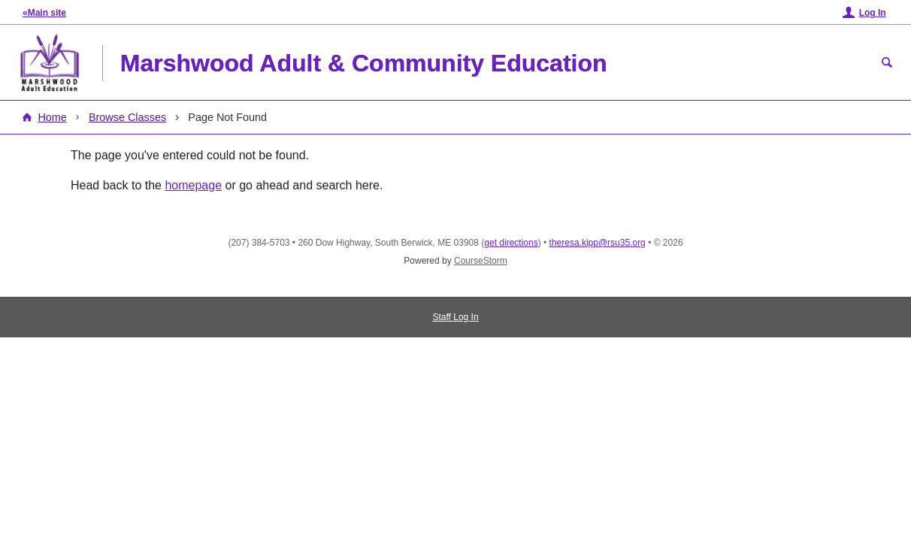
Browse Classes (127, 117)
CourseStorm (480, 260)
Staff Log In (455, 317)
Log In (872, 13)
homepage (193, 185)
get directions (510, 242)
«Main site (44, 13)
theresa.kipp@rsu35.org (597, 242)
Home (52, 117)
